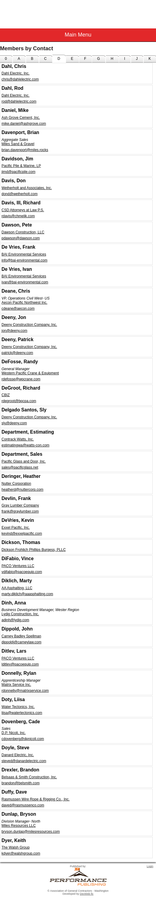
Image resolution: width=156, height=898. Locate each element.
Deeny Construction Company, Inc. (29, 325)
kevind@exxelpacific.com (22, 533)
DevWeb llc (86, 893)
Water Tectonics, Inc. (18, 707)
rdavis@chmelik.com (18, 216)
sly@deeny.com (14, 423)
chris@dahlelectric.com (20, 79)
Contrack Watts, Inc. (18, 439)
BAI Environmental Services (24, 254)
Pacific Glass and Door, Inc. (24, 461)
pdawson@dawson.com (21, 238)
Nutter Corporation (16, 483)
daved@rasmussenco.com (23, 805)
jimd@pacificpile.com (18, 172)
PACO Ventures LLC (18, 566)
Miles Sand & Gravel (18, 144)
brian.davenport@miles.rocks (25, 150)
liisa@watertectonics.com (22, 713)
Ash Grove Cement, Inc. (21, 118)
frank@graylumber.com (20, 511)
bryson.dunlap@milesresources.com (31, 831)
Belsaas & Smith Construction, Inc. (29, 777)
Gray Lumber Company (20, 505)
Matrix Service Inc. (16, 685)
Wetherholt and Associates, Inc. (27, 188)
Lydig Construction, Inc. (20, 614)
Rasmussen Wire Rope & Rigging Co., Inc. (36, 799)
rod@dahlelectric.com (19, 101)
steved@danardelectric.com (24, 761)
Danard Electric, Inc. (18, 755)
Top (148, 883)
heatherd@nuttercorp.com (23, 489)
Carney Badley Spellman (21, 636)
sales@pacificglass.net (20, 467)
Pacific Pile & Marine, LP (21, 166)
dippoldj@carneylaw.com (21, 642)
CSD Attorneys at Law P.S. (23, 210)
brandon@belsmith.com (21, 783)
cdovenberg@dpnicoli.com (23, 739)
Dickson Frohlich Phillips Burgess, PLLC (34, 550)
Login (150, 866)
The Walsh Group (16, 847)
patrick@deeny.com (17, 353)
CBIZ (6, 395)
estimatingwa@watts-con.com (26, 445)
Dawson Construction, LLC (23, 232)
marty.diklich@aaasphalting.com (27, 594)
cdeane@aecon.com (18, 308)
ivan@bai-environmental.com (25, 282)
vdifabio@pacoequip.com (22, 572)
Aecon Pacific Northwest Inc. (24, 302)
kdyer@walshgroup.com (21, 853)
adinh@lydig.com (15, 620)
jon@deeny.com (14, 331)
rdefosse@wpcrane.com (21, 379)
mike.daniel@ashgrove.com (24, 123)
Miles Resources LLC (19, 825)
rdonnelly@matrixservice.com (25, 691)
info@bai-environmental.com (24, 260)
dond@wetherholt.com (20, 194)
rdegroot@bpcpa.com (19, 401)
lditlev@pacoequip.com (20, 664)
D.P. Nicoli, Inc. (14, 733)
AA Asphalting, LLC (17, 588)
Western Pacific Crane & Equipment (30, 373)
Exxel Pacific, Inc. (16, 527)
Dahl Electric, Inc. (15, 73)
